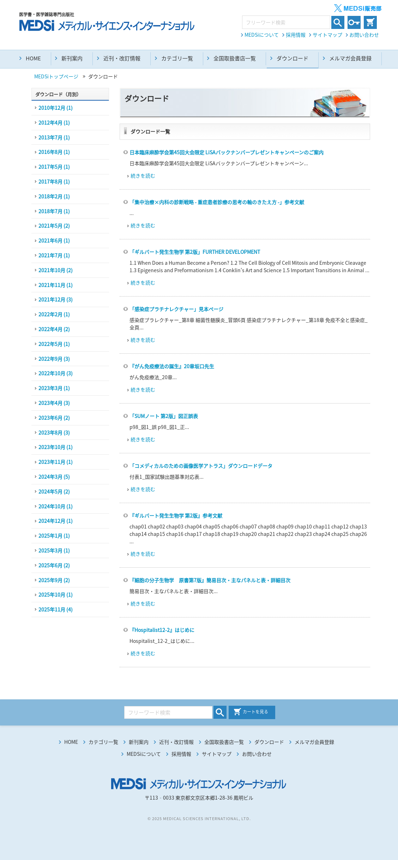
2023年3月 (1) (54, 388)
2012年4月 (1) (54, 122)
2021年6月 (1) (54, 240)
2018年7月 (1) (54, 211)
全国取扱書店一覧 (234, 58)
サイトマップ (327, 34)
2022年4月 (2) (54, 329)
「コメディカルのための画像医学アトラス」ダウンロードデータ (200, 465)
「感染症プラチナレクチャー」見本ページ (176, 308)
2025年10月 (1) (55, 594)
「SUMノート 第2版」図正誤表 (163, 415)
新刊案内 (72, 58)
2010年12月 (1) (55, 107)
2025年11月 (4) (55, 609)
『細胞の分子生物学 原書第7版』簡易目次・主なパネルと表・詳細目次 (209, 580)
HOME (33, 58)
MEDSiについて (262, 34)
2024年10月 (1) (55, 506)
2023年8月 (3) (54, 432)
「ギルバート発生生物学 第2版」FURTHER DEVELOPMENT (194, 251)
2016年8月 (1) (54, 151)
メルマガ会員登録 (350, 58)
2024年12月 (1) (55, 520)
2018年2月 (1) (54, 196)
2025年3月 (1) (54, 550)
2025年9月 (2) (54, 580)
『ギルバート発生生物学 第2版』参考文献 (175, 515)
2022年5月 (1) (54, 343)
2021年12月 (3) (55, 299)
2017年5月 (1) (54, 166)
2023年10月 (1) (55, 446)
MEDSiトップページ (56, 76)
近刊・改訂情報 (121, 58)
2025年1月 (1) (54, 535)
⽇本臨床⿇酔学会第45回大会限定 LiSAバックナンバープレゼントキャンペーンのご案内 (226, 152)
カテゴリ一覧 (177, 58)
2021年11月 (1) (55, 284)
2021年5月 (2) (54, 225)
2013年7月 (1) (54, 137)
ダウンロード (269, 741)
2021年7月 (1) (54, 255)
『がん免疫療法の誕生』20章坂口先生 (171, 366)
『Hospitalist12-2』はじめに (161, 629)
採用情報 (296, 34)
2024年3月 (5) (54, 476)
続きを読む (143, 175)
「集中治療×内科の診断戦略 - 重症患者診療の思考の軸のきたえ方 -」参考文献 (216, 201)
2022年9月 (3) (54, 358)
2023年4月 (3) (54, 402)
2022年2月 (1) (54, 314)
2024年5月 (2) (54, 491)
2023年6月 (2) (54, 417)
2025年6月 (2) (54, 565)
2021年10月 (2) (55, 270)
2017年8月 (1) (54, 181)
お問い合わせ (364, 34)
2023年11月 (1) (55, 461)
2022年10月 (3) (55, 373)
